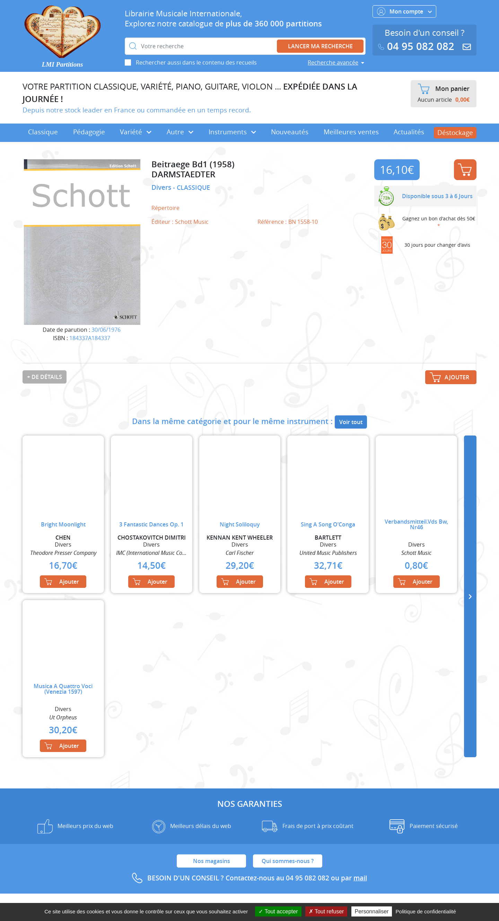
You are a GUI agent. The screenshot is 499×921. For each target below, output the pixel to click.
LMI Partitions (62, 64)
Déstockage (455, 132)
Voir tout (350, 422)
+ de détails (44, 377)
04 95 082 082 (417, 46)
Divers (162, 187)
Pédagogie (89, 131)
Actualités (409, 131)
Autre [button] (180, 131)
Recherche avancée (333, 62)
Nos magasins (211, 861)
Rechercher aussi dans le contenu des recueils (196, 62)
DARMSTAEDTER (183, 174)
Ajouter (465, 169)
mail (360, 877)
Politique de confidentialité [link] (426, 911)
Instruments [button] (232, 131)
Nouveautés (289, 131)
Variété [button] (135, 131)
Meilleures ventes (351, 131)
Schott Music (192, 222)
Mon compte (404, 11)
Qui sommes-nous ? (288, 861)
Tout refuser (326, 911)
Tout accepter (278, 911)
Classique (43, 131)
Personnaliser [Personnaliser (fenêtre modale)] (372, 911)
